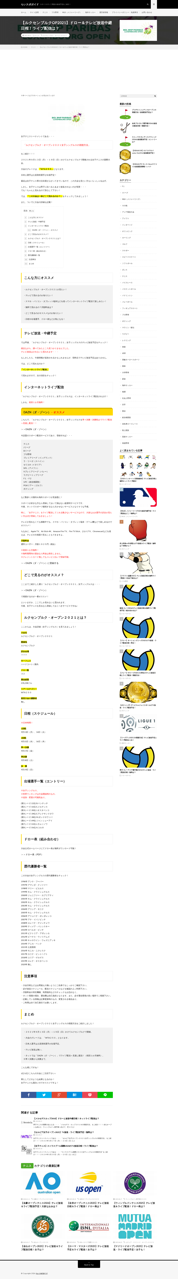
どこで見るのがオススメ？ (36, 234)
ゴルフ (124, 244)
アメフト (125, 218)
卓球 (124, 353)
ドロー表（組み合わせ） (35, 251)
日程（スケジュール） (34, 242)
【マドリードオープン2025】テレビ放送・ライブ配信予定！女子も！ (133, 1248)
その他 (124, 205)
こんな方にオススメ (34, 217)
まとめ (29, 263)
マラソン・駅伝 (128, 327)
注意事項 (30, 259)
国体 (124, 366)
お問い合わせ (147, 12)
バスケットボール (129, 289)
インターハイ (127, 225)
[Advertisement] (89, 68)
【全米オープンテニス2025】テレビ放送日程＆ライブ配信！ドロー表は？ (88, 1205)
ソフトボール (127, 263)
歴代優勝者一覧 (32, 255)
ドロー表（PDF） (34, 854)
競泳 (124, 411)
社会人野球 (126, 398)
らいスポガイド (42, 1273)
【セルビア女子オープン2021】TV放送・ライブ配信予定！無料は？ (63, 1132)
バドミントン (127, 295)
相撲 (124, 392)
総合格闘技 (126, 417)
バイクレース (127, 283)
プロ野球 (55, 12)
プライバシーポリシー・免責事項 (125, 12)
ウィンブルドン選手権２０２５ (136, 1199)
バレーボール (127, 302)
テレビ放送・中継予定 (34, 221)
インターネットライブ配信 (36, 225)
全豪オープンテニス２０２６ (43, 1199)
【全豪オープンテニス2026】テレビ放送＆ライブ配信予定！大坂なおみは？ (42, 1205)
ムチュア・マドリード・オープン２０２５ (140, 1242)
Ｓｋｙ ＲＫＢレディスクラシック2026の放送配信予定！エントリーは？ (144, 139)
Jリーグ (125, 193)
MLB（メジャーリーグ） (71, 12)
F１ (123, 186)
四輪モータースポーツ (130, 360)
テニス (45, 12)
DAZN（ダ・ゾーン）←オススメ (42, 230)
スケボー (125, 250)
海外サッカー (90, 12)
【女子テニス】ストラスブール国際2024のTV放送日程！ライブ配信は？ (65, 1146)
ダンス (124, 270)
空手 (124, 404)
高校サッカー (127, 437)
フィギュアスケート (130, 308)
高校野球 (125, 443)
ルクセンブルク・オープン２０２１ (55, 35)
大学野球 (125, 372)
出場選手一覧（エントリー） (37, 246)
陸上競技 (125, 430)
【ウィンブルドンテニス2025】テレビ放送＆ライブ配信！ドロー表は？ (134, 1205)
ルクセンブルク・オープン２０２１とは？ (42, 238)
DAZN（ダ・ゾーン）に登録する (42, 563)
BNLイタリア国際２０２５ (88, 1242)
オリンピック (127, 231)
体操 (124, 347)
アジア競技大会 (128, 212)
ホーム (23, 12)
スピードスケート (129, 257)
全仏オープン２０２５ (40, 1242)
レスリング (126, 340)
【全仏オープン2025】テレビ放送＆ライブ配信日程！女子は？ (42, 1248)
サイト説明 (34, 12)
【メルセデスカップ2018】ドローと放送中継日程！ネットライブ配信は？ (66, 1118)
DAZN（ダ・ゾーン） (36, 429)
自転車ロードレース (130, 424)
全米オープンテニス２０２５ (89, 1199)
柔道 (124, 379)
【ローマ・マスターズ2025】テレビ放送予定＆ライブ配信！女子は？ (88, 1248)
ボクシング (126, 321)
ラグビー (125, 334)
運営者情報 (103, 12)
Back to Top (89, 1265)
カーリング (126, 238)
